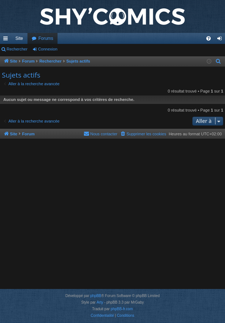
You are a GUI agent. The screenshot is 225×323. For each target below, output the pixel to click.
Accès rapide (7, 40)
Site (19, 38)
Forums (46, 38)
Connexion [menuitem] (221, 40)
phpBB (95, 296)
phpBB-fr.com (122, 309)
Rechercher (17, 49)
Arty (100, 302)
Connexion (48, 49)
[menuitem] (208, 38)
